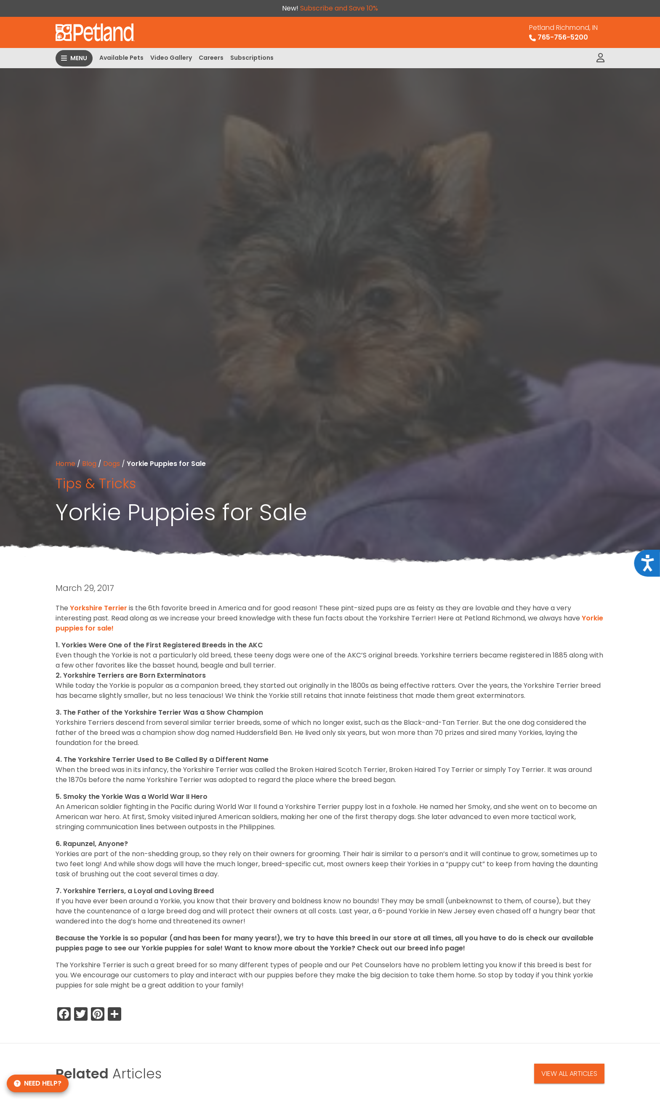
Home (65, 463)
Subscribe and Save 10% (339, 8)
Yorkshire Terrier (98, 608)
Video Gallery (171, 57)
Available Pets (121, 57)
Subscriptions (252, 57)
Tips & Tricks (96, 483)
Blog (89, 463)
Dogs (111, 463)
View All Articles (569, 1073)
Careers (211, 57)
